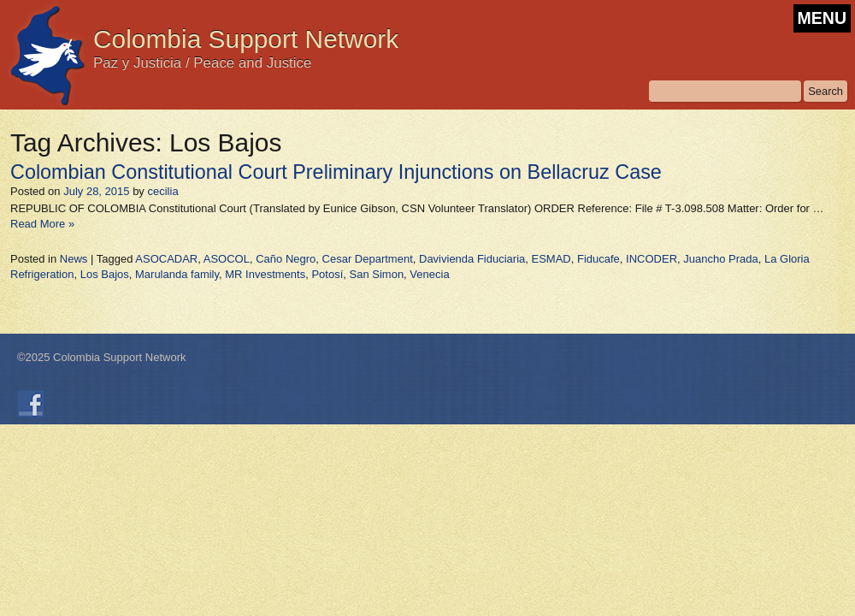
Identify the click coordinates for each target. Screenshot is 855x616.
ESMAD (551, 258)
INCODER (651, 258)
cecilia (162, 191)
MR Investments (265, 274)
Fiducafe (598, 258)
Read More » (42, 223)
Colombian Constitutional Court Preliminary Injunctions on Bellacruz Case (336, 172)
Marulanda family (177, 274)
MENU (822, 18)
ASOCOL (226, 258)
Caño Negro (285, 258)
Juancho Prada (720, 258)
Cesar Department (367, 258)
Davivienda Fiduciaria (472, 258)
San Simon (377, 274)
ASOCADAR (166, 258)
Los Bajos (104, 274)
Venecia (429, 274)
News (74, 258)
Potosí (327, 274)
